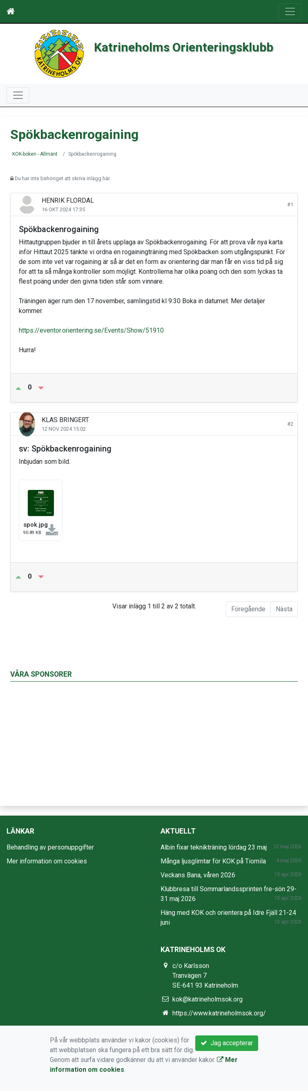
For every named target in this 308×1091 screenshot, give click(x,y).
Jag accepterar (227, 1043)
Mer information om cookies (47, 861)
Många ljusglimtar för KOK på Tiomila (213, 861)
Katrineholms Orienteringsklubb (184, 47)
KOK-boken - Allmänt (35, 154)
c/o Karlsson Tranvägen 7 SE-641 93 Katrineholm (205, 975)
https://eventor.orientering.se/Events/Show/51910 (91, 330)
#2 (290, 424)
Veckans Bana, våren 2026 (198, 875)
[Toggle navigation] (290, 11)
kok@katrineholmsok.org (207, 999)
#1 (290, 204)
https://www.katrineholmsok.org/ (219, 1013)
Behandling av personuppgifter (50, 847)
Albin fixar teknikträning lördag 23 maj (214, 847)
